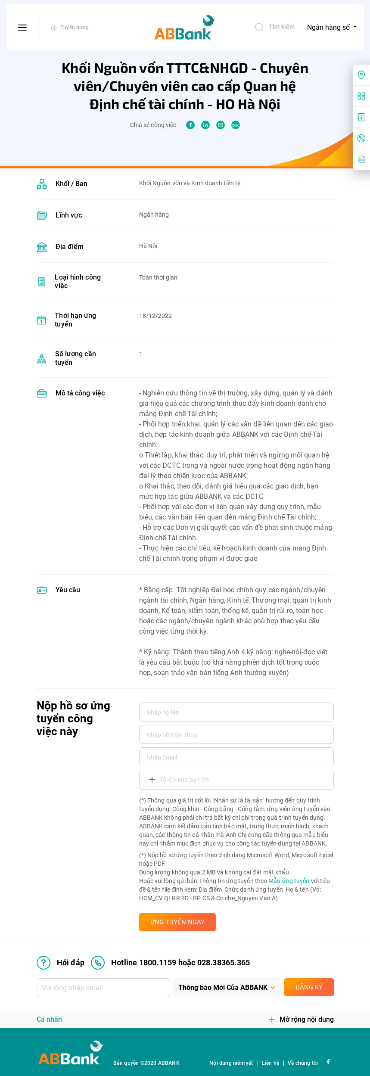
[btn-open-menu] (22, 27)
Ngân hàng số (329, 27)
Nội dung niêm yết (231, 1063)
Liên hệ (270, 1063)
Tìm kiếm (274, 27)
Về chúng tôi (303, 1063)
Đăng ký (309, 987)
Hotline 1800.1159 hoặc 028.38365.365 (170, 963)
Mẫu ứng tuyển (288, 880)
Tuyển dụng (74, 28)
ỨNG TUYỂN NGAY (177, 922)
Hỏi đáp (60, 963)
